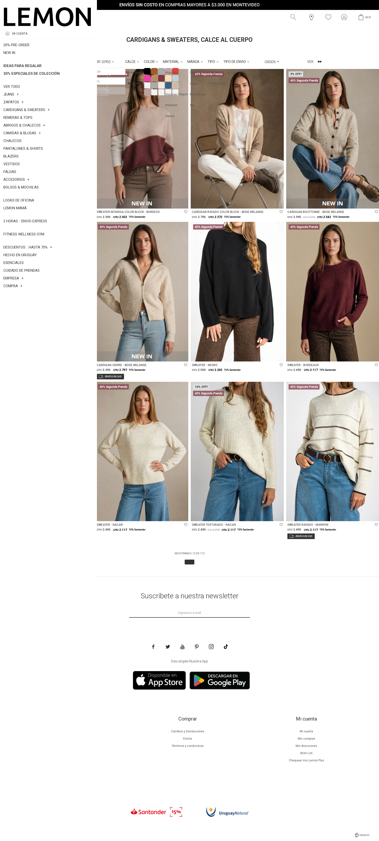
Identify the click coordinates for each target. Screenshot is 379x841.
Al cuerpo (40, 50)
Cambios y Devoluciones (187, 731)
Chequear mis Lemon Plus (306, 760)
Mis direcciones (306, 746)
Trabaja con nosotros (69, 782)
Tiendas (69, 767)
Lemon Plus (69, 746)
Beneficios (69, 738)
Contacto (69, 775)
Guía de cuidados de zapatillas (69, 760)
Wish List (306, 753)
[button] (294, 17)
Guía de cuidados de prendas (69, 753)
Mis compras (306, 738)
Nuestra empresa (69, 731)
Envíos (187, 738)
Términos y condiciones (188, 746)
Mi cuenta (306, 731)
